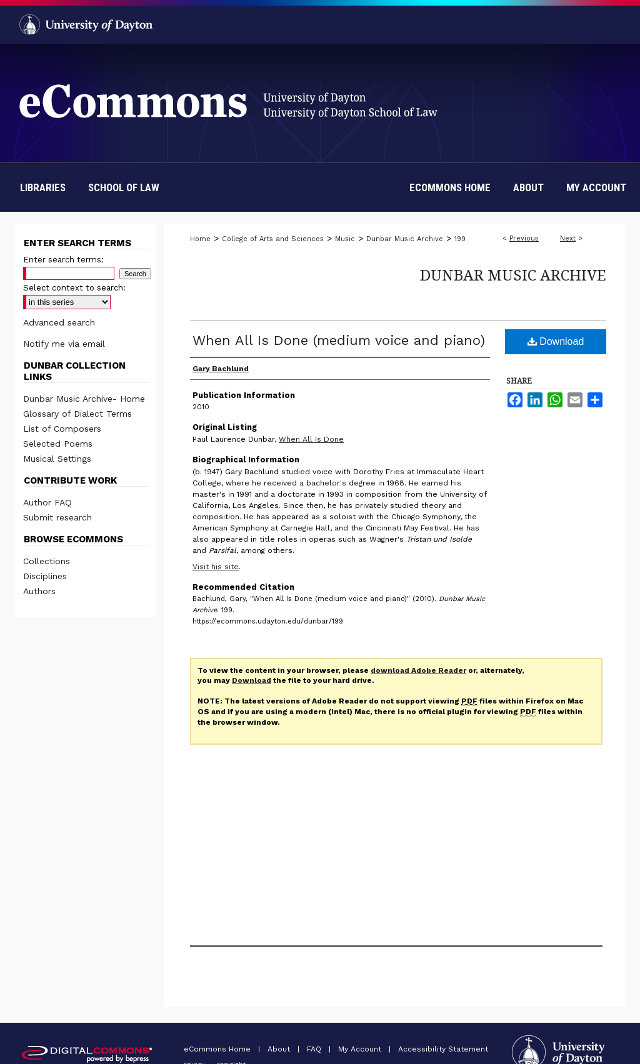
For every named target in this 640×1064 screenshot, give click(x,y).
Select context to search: (74, 287)
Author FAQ (47, 502)
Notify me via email (64, 344)
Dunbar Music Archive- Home (84, 399)
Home (200, 239)
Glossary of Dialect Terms (77, 414)
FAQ (315, 1049)
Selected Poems (57, 444)
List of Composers (62, 429)
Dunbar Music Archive (404, 239)
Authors (39, 591)
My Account (361, 1049)
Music (345, 239)
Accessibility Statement (443, 1049)
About (280, 1049)
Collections (46, 561)
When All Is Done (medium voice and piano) (338, 340)
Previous (524, 238)
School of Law (123, 187)
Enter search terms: (63, 259)
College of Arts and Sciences (273, 239)
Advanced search (59, 322)
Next (568, 238)
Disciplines (45, 576)
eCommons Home (218, 1049)
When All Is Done (311, 439)
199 (460, 239)
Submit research (57, 517)
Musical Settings (57, 459)
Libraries (43, 187)
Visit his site (215, 566)
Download (556, 341)
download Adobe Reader (418, 670)
